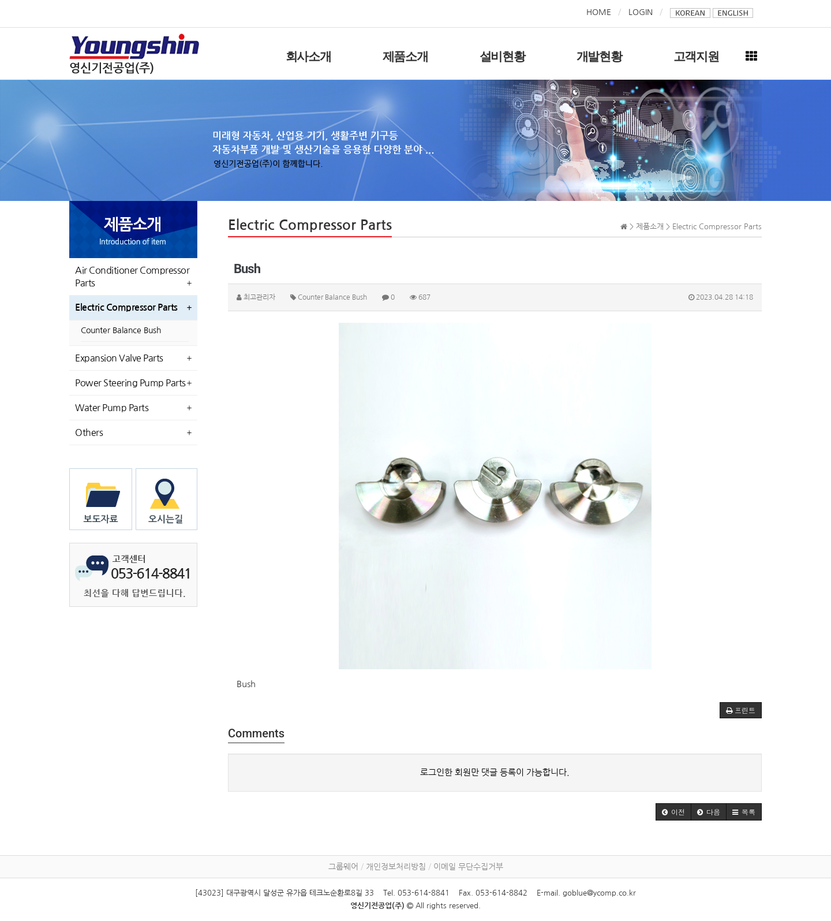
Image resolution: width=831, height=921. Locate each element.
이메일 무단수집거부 (468, 867)
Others (89, 432)
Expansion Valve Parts (119, 358)
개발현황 (599, 57)
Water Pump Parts (111, 407)
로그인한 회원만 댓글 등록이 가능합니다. (495, 772)
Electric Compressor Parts (126, 307)
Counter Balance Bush (121, 330)
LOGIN (640, 12)
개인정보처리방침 (396, 867)
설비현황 (502, 57)
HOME (598, 12)
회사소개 (308, 57)
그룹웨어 (343, 867)
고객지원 (696, 57)
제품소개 (405, 57)
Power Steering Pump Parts (130, 382)
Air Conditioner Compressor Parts (132, 277)
